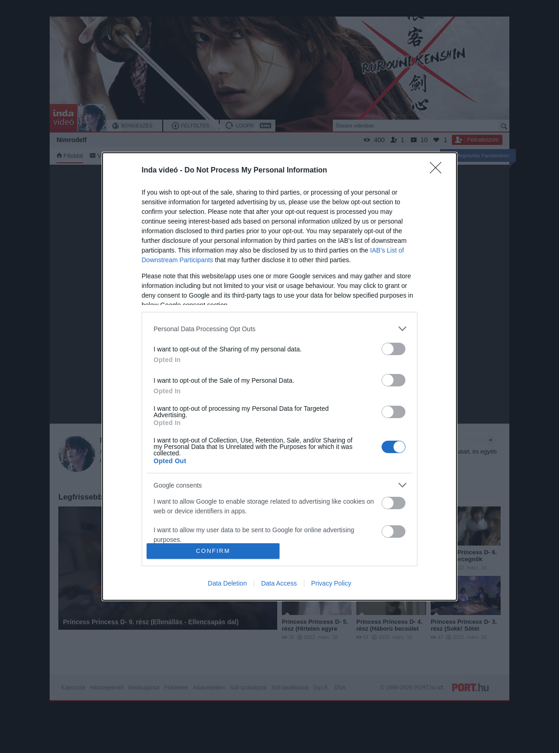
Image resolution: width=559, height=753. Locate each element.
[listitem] (279, 328)
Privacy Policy (331, 583)
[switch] (393, 349)
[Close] (438, 170)
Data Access (279, 583)
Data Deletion (227, 583)
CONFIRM (213, 550)
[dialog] (279, 376)
